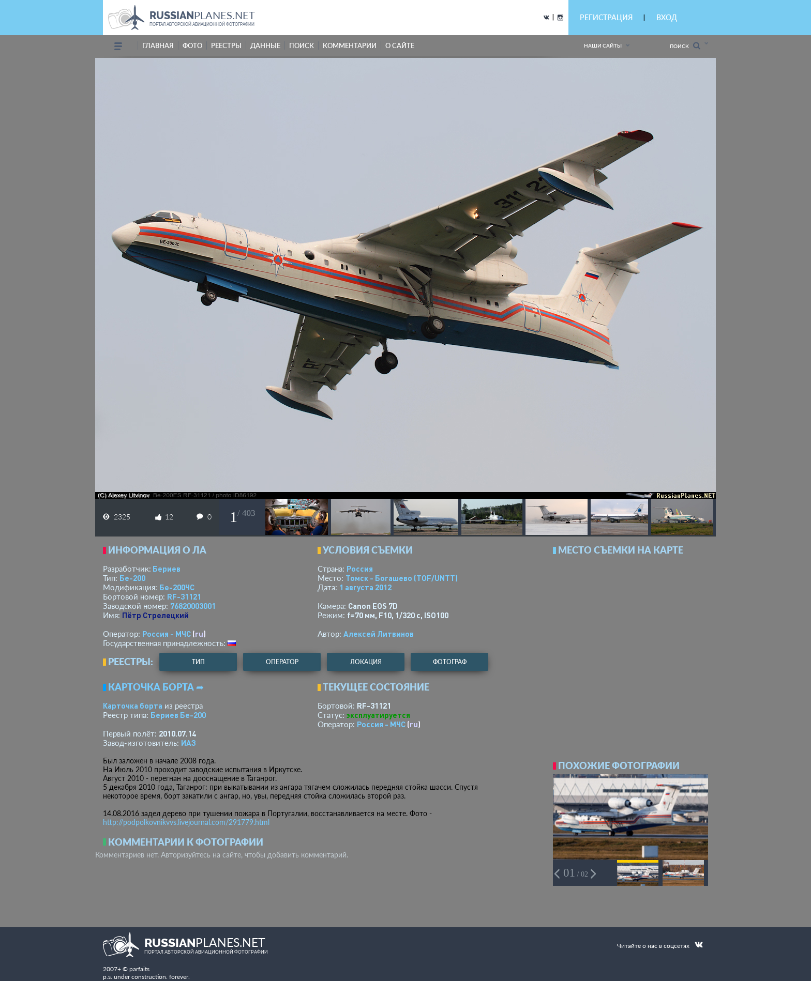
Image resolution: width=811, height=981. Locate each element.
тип (198, 662)
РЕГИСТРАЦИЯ (606, 17)
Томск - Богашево (402, 578)
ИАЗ (188, 742)
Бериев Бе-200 (178, 714)
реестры (226, 45)
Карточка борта (132, 705)
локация (366, 662)
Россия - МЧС (166, 633)
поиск (301, 45)
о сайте (399, 45)
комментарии (350, 45)
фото (192, 45)
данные (265, 45)
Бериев (167, 568)
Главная (158, 45)
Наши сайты (603, 45)
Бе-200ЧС (176, 587)
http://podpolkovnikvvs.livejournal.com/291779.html (186, 822)
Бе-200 (132, 578)
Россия (360, 568)
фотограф (450, 662)
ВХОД (666, 17)
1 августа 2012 (365, 587)
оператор (282, 662)
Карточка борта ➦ (156, 687)
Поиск (685, 46)
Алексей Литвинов (378, 633)
